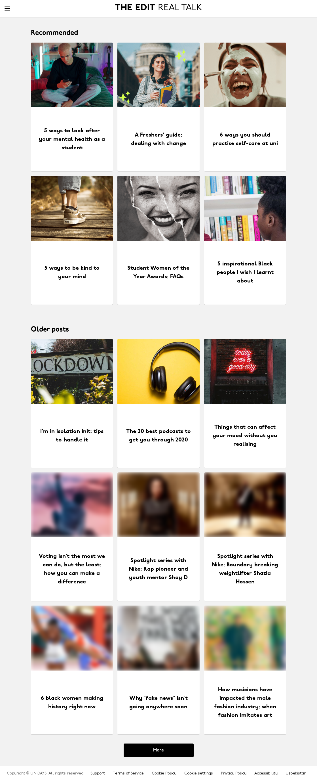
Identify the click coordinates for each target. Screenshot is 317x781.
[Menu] (7, 9)
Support (97, 773)
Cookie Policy (164, 773)
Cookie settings (198, 773)
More (158, 750)
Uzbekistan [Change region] (296, 773)
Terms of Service (128, 773)
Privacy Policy (233, 773)
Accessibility (266, 773)
